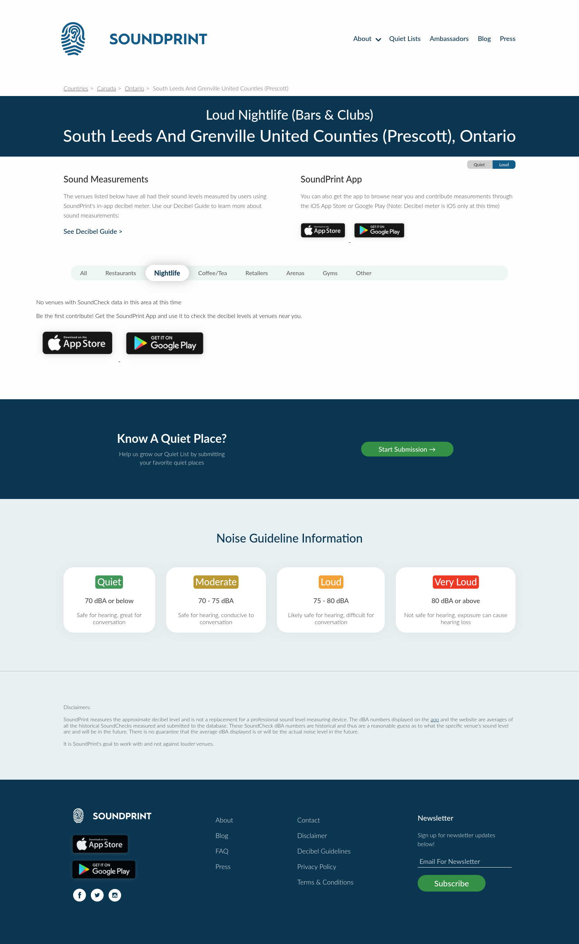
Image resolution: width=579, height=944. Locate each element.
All (83, 272)
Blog (484, 38)
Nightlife (167, 273)
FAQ (222, 851)
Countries (76, 88)
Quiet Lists (405, 38)
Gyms (330, 272)
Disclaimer (312, 835)
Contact (308, 820)
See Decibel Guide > (93, 231)
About (366, 38)
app (435, 719)
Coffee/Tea (212, 272)
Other (363, 272)
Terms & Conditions (325, 882)
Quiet (479, 164)
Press (507, 38)
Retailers (257, 272)
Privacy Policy (316, 866)
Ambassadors (449, 38)
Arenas (296, 272)
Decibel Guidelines (324, 851)
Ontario (134, 88)
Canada (106, 88)
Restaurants (121, 272)
